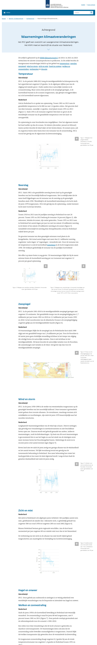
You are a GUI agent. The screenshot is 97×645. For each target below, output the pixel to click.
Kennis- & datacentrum (16, 18)
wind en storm (32, 66)
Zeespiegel (24, 304)
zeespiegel (22, 66)
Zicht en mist (25, 510)
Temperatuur (25, 73)
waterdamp (51, 245)
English (83, 5)
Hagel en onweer (27, 590)
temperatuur (64, 63)
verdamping (34, 69)
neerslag (73, 63)
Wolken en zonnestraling (32, 605)
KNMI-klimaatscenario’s (49, 58)
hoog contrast (91, 5)
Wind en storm (26, 399)
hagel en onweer (55, 66)
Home (4, 18)
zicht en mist (43, 66)
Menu (8, 12)
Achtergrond (30, 18)
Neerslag (23, 185)
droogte (44, 69)
